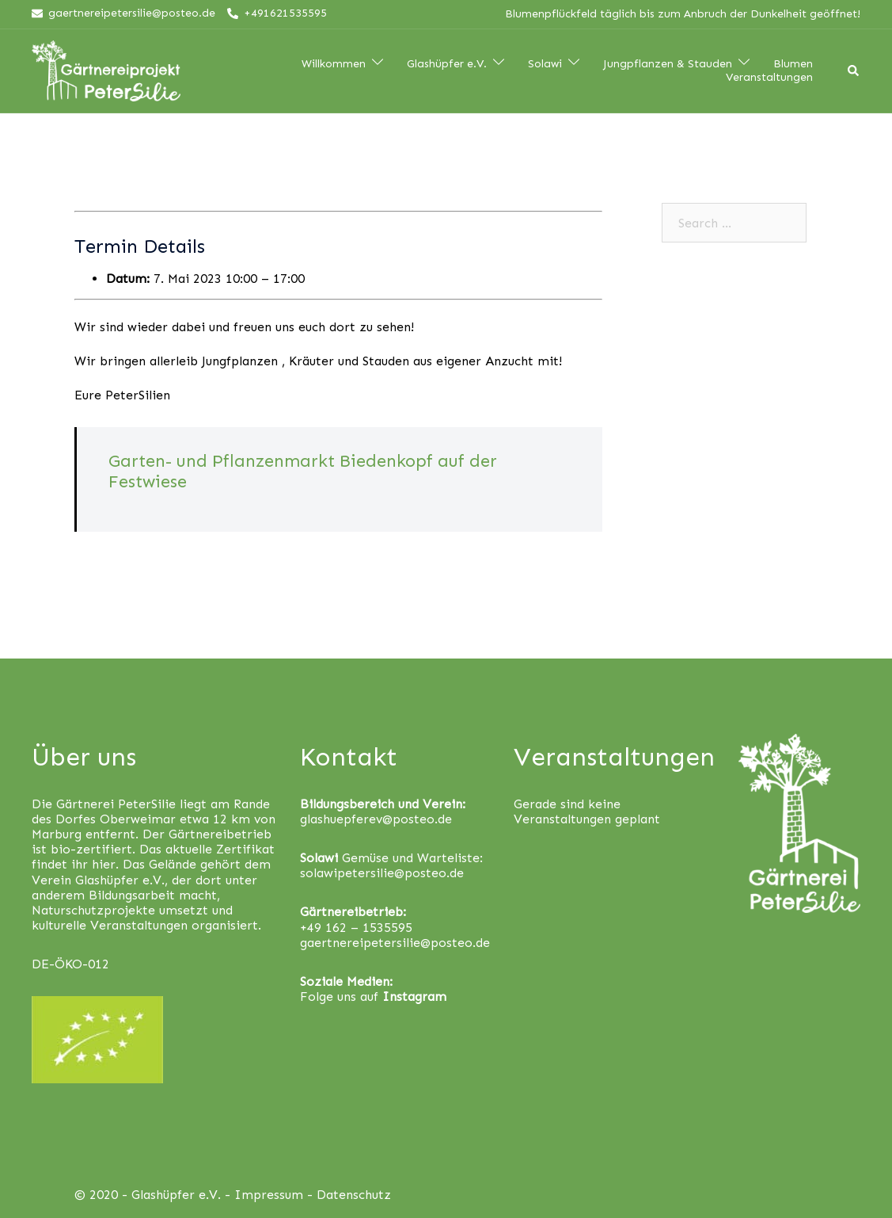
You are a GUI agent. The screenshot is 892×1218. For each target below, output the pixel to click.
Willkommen (334, 64)
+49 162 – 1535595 (356, 927)
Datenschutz (354, 1194)
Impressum (268, 1194)
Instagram (414, 996)
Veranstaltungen (769, 77)
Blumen (793, 64)
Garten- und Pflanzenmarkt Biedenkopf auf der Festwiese (302, 471)
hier (104, 864)
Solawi (545, 64)
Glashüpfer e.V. (447, 64)
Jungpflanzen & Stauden (667, 64)
